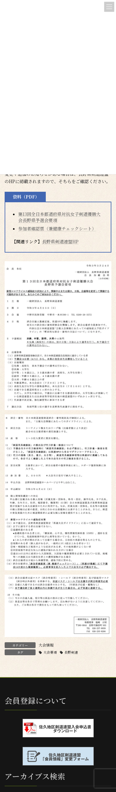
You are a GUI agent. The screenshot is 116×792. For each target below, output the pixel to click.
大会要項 (50, 652)
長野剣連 (71, 652)
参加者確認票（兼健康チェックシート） (57, 228)
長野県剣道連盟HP (60, 241)
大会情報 (46, 644)
